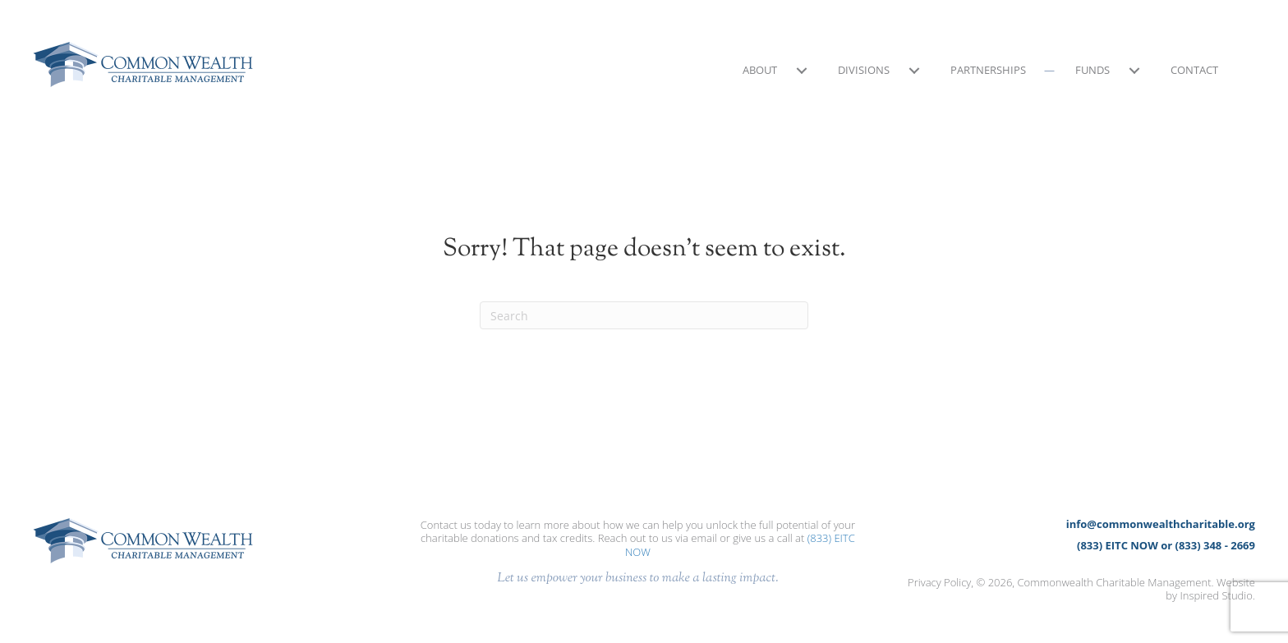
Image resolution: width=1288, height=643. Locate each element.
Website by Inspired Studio (1210, 589)
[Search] (644, 315)
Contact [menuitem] (1194, 69)
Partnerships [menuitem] (988, 69)
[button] (801, 70)
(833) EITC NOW (1117, 545)
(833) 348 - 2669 (1215, 545)
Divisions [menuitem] (864, 69)
